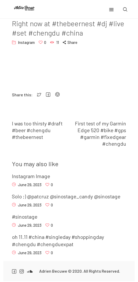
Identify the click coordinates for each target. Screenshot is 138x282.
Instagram (26, 42)
